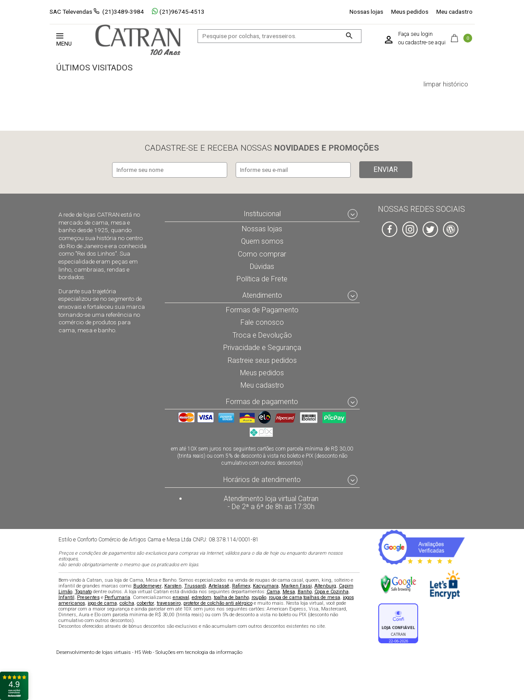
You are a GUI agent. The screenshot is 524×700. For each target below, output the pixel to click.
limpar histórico (445, 84)
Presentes (88, 597)
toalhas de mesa (321, 597)
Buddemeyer (147, 585)
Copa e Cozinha (331, 591)
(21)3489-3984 (123, 11)
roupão (259, 597)
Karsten (173, 585)
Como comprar (262, 251)
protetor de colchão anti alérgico (217, 603)
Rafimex (241, 585)
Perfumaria (117, 597)
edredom (201, 597)
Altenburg (325, 585)
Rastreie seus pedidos (262, 358)
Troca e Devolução (262, 333)
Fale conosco (262, 320)
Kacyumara (266, 585)
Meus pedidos (409, 11)
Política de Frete (262, 276)
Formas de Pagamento (262, 307)
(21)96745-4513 (178, 11)
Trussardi (195, 585)
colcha (127, 603)
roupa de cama (285, 597)
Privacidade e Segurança (262, 346)
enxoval (181, 597)
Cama (273, 591)
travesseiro (169, 603)
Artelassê (219, 585)
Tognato (83, 591)
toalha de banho (231, 597)
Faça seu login (415, 34)
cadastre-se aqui (425, 42)
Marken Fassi (296, 585)
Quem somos (262, 239)
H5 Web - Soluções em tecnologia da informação (149, 652)
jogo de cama (102, 603)
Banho (305, 591)
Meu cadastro (454, 11)
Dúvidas (262, 264)
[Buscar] (349, 36)
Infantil (66, 597)
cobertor (145, 603)
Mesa (289, 591)
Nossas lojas (366, 11)
